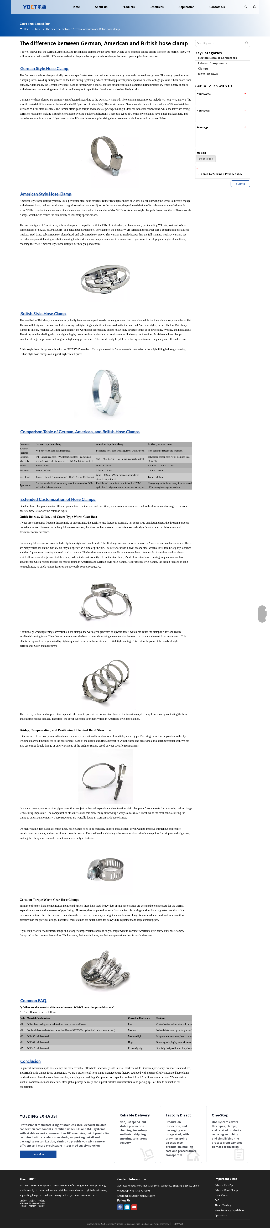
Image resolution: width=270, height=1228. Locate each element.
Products (128, 7)
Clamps (203, 68)
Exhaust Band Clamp (226, 1190)
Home (76, 7)
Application (186, 7)
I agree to (219, 174)
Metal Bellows (208, 74)
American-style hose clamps (35, 200)
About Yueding (223, 1205)
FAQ (217, 1200)
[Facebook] (120, 1207)
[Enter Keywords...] (219, 43)
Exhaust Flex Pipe (224, 1185)
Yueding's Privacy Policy (227, 174)
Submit (240, 184)
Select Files (206, 158)
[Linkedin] (127, 1207)
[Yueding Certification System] (32, 1203)
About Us (101, 7)
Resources (157, 7)
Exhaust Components (212, 63)
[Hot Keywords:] (246, 43)
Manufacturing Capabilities (229, 1210)
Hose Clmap (221, 1195)
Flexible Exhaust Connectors (217, 58)
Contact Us (217, 7)
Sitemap (178, 1223)
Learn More (38, 1154)
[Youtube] (134, 1207)
